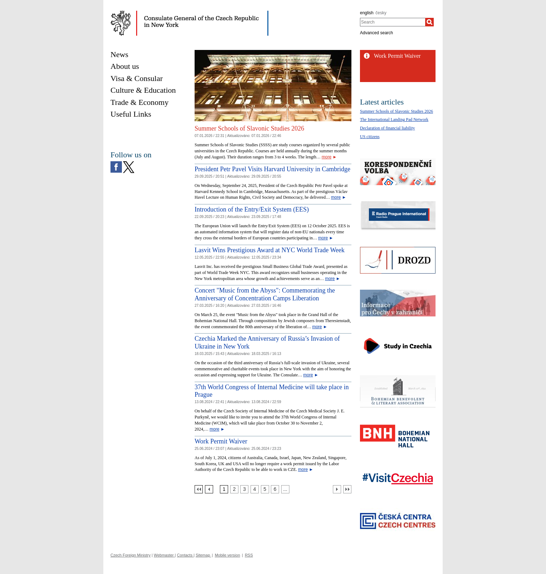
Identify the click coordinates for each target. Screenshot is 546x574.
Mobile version (227, 555)
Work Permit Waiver (221, 441)
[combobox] (392, 22)
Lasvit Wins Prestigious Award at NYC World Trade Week (270, 250)
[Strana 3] (244, 489)
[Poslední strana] (347, 489)
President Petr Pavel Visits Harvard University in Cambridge (272, 169)
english (367, 12)
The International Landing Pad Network (394, 119)
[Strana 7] (285, 489)
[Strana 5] (265, 489)
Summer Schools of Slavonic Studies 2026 (249, 128)
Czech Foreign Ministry (130, 555)
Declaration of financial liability (387, 128)
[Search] (429, 22)
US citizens (370, 136)
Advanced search (376, 33)
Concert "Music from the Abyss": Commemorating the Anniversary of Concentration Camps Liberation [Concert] (265, 294)
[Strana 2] (234, 489)
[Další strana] (337, 489)
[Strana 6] (275, 489)
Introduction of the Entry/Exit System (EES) (252, 209)
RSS (249, 555)
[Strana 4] (255, 489)
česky (381, 12)
